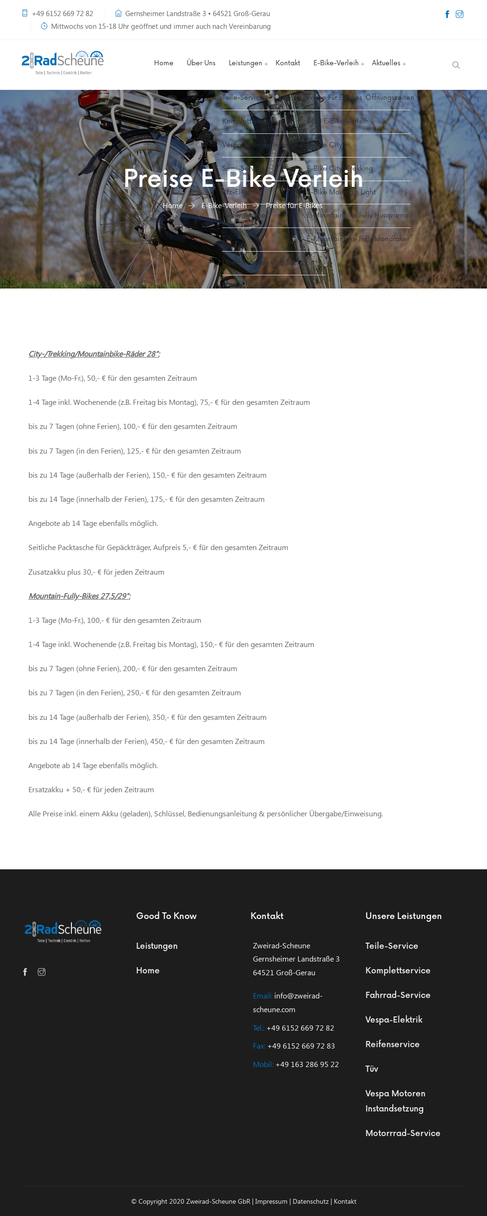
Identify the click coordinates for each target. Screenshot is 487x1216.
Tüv (371, 1069)
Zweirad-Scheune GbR (218, 1201)
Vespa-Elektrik (393, 1020)
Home (164, 63)
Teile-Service (391, 946)
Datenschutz (311, 1201)
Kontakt (288, 63)
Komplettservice (398, 971)
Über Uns (201, 63)
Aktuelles (386, 63)
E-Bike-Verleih (336, 63)
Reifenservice (392, 1045)
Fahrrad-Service (398, 995)
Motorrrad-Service (403, 1133)
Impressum (271, 1201)
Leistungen (245, 63)
